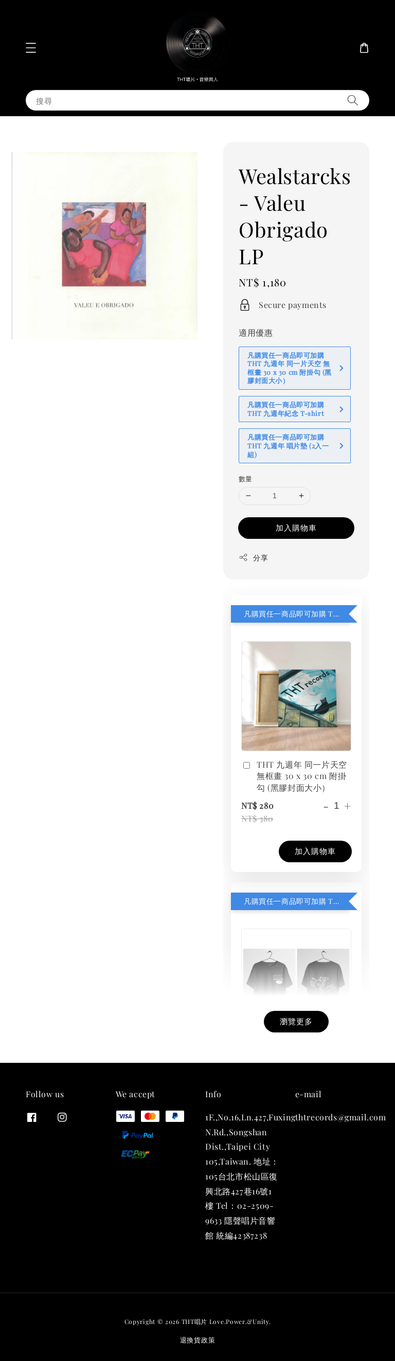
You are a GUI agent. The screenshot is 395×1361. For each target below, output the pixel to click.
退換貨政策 (198, 1339)
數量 (246, 478)
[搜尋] (352, 100)
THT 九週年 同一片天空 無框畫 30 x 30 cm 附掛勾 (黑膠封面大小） (294, 776)
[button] (31, 48)
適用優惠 (256, 332)
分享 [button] (253, 557)
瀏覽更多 (296, 1021)
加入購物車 (296, 527)
